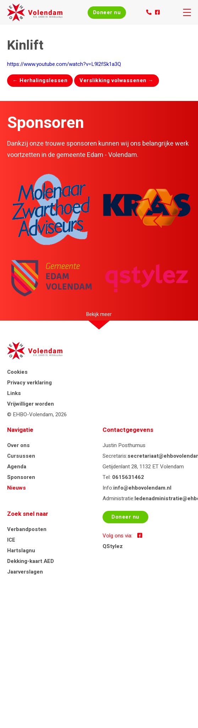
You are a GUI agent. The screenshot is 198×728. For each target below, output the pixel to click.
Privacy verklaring (29, 382)
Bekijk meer (99, 314)
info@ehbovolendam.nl (142, 488)
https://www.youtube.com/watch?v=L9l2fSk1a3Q (64, 64)
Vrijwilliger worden (30, 404)
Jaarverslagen (25, 572)
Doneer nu (107, 12)
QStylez (113, 546)
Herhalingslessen (39, 80)
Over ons (18, 445)
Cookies (17, 372)
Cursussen (21, 456)
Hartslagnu (21, 550)
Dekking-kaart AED (30, 561)
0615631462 (128, 477)
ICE (11, 540)
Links (14, 393)
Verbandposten (26, 529)
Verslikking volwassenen (116, 80)
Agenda (16, 466)
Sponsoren (21, 477)
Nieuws (16, 488)
